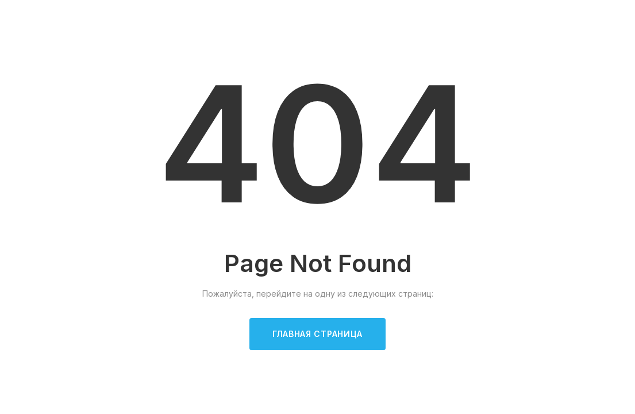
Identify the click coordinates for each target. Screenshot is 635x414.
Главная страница (317, 334)
